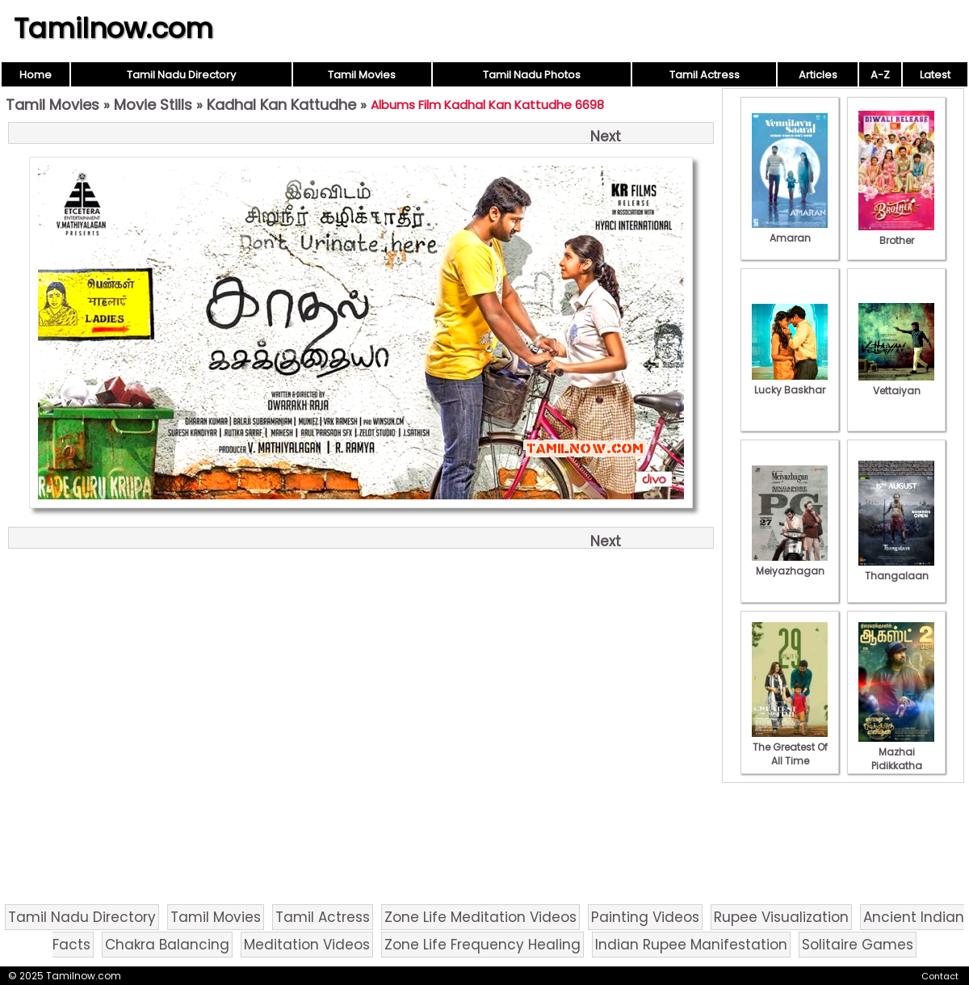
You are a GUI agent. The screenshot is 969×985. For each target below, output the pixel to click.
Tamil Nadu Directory (181, 74)
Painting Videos (645, 917)
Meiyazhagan (790, 564)
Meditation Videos (307, 944)
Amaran (790, 231)
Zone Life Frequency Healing (482, 944)
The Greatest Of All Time (790, 747)
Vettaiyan (896, 384)
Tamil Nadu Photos (532, 74)
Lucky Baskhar (790, 383)
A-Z (880, 74)
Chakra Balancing (167, 944)
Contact (940, 976)
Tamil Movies (362, 74)
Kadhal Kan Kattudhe (281, 105)
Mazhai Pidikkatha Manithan (896, 758)
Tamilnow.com (113, 28)
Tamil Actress (704, 74)
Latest (935, 74)
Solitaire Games (857, 944)
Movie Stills (153, 105)
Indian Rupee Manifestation (691, 944)
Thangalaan (896, 569)
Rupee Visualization (781, 917)
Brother (896, 233)
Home (35, 74)
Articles (818, 74)
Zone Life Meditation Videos (480, 917)
